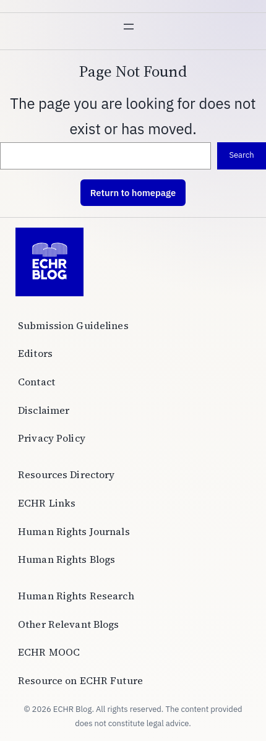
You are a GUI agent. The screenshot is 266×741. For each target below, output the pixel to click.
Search (241, 155)
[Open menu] (133, 31)
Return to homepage (133, 193)
